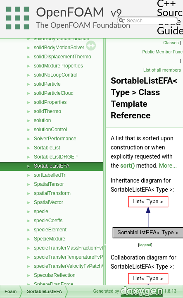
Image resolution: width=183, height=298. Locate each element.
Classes (170, 43)
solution (42, 120)
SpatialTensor (49, 184)
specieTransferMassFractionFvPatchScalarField (86, 248)
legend (145, 245)
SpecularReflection (55, 275)
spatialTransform (52, 193)
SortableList (47, 148)
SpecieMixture (49, 239)
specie (41, 211)
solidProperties (50, 102)
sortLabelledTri (50, 175)
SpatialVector (48, 202)
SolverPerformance (55, 139)
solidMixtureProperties (58, 66)
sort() (127, 165)
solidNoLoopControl (55, 75)
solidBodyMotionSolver (59, 47)
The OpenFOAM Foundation (83, 24)
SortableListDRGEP (56, 157)
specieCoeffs (48, 220)
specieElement (50, 230)
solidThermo (47, 111)
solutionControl (50, 129)
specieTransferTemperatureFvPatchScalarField (85, 257)
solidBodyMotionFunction (61, 38)
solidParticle (47, 84)
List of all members (162, 70)
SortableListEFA (51, 166)
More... (168, 165)
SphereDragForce (53, 284)
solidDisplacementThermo (62, 57)
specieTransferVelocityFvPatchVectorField (80, 266)
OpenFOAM (70, 11)
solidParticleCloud (54, 93)
